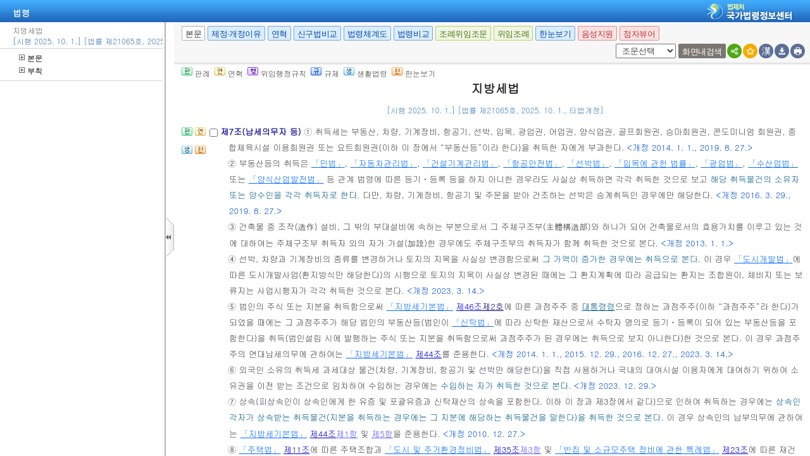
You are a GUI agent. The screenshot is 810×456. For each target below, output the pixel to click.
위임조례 (513, 34)
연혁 (279, 34)
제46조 (469, 306)
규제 (325, 73)
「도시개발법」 (763, 259)
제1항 (347, 434)
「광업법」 (721, 163)
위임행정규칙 (276, 73)
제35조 (507, 449)
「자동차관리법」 (383, 163)
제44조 (429, 354)
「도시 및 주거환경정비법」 (437, 449)
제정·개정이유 (236, 34)
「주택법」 (260, 449)
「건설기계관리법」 (460, 163)
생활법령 (365, 73)
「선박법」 (588, 163)
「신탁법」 (473, 322)
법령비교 (413, 34)
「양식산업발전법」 (286, 179)
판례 (196, 73)
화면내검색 (702, 51)
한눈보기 (555, 34)
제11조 (297, 449)
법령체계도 (367, 34)
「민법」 (328, 163)
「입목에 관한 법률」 (654, 163)
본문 (30, 58)
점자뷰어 (639, 34)
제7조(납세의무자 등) (262, 131)
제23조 (735, 449)
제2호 (493, 306)
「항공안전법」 (532, 163)
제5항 (382, 434)
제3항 (530, 449)
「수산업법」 (773, 163)
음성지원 (597, 34)
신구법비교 (317, 34)
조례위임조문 (463, 34)
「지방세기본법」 (420, 306)
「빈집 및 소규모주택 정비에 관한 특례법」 (637, 449)
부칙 (30, 70)
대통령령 (598, 306)
